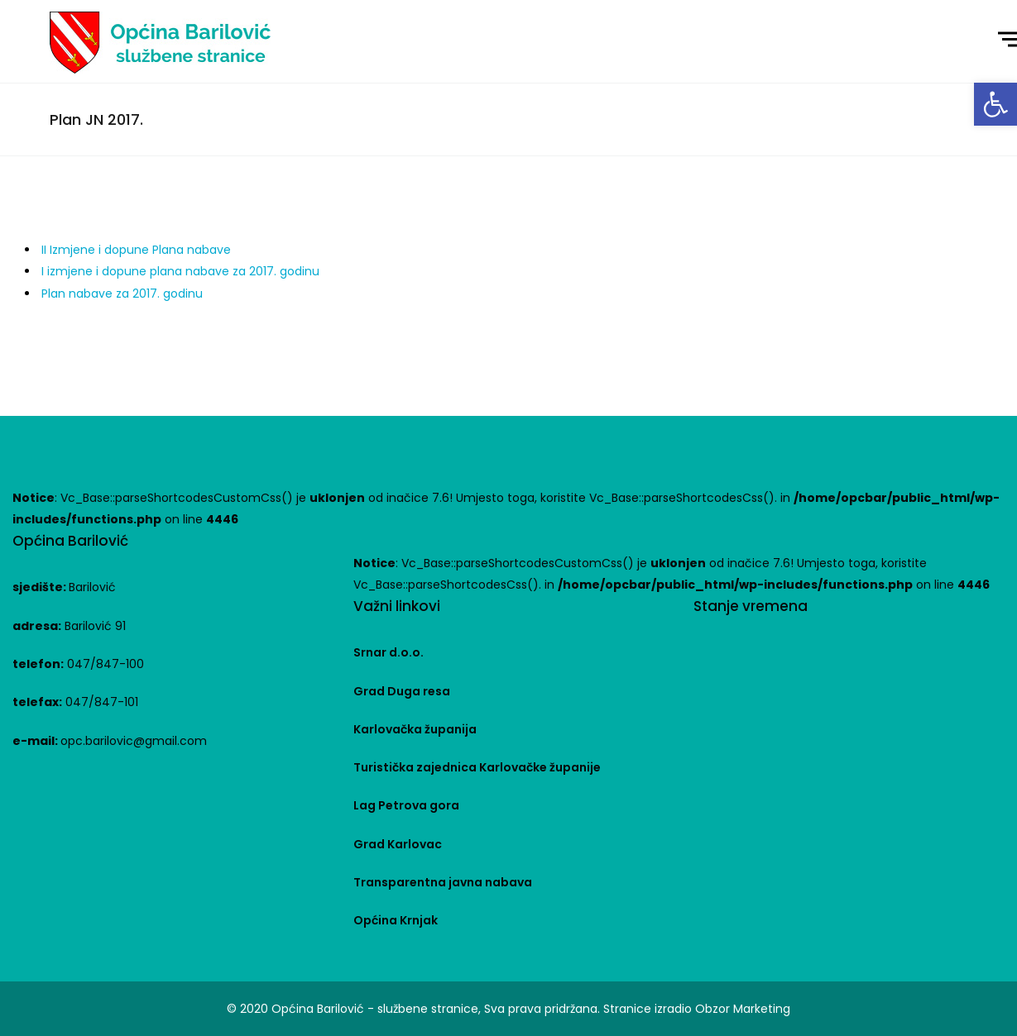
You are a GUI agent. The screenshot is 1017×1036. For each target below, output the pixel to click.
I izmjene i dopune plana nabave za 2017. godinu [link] (180, 271)
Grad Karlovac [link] (397, 844)
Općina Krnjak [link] (395, 920)
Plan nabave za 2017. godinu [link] (122, 293)
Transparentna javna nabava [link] (442, 882)
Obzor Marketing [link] (742, 1008)
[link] (995, 104)
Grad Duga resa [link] (401, 691)
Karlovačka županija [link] (415, 729)
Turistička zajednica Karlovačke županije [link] (477, 767)
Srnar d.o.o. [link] (388, 652)
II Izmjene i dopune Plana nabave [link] (136, 249)
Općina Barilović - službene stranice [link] (374, 1008)
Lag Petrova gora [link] (406, 805)
